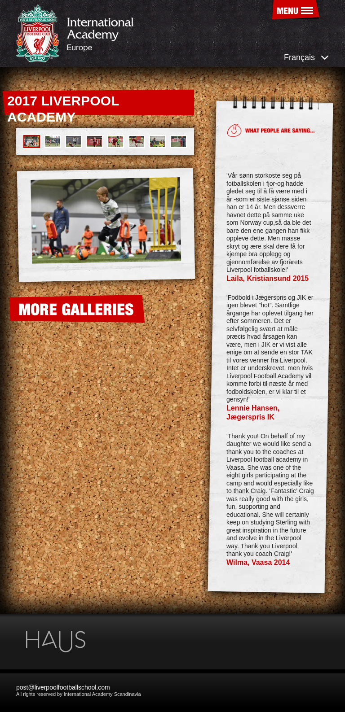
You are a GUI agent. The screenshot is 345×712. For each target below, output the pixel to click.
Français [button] (306, 57)
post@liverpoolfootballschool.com (63, 687)
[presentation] (25, 226)
